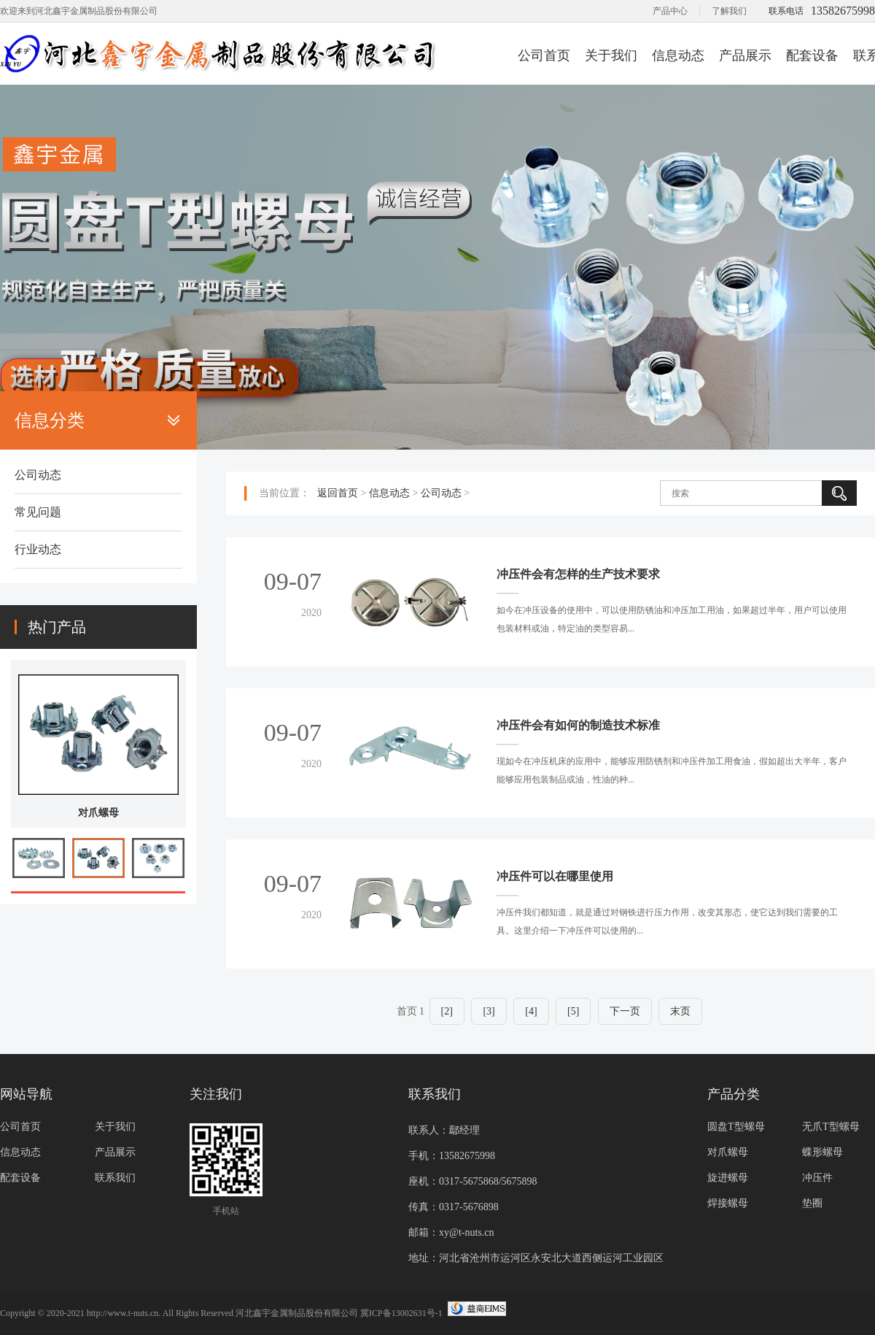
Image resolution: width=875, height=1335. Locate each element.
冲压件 (817, 1177)
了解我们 (729, 11)
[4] (531, 1011)
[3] (488, 1011)
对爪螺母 (98, 812)
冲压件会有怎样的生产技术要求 (578, 574)
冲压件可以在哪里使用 (555, 876)
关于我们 (611, 55)
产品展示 (745, 55)
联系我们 (115, 1177)
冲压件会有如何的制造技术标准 (578, 725)
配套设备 (812, 55)
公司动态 (38, 475)
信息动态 (678, 55)
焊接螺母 (727, 1203)
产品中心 (670, 11)
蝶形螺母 (822, 1152)
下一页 (625, 1011)
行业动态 (38, 549)
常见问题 (38, 512)
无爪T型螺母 (831, 1126)
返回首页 (337, 493)
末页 (680, 1011)
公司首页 (544, 55)
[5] (573, 1011)
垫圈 (812, 1203)
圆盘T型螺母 (736, 1126)
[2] (447, 1011)
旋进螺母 (727, 1177)
